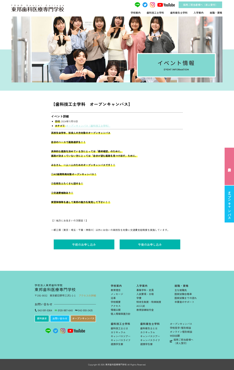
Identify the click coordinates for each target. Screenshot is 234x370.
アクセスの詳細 (87, 295)
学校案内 (136, 12)
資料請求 (229, 166)
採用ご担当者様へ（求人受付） (200, 4)
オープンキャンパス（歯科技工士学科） (88, 125)
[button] (42, 318)
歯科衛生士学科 (179, 12)
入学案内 (199, 12)
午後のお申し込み (150, 244)
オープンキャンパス (229, 204)
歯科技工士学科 (155, 12)
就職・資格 (216, 12)
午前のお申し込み (84, 244)
